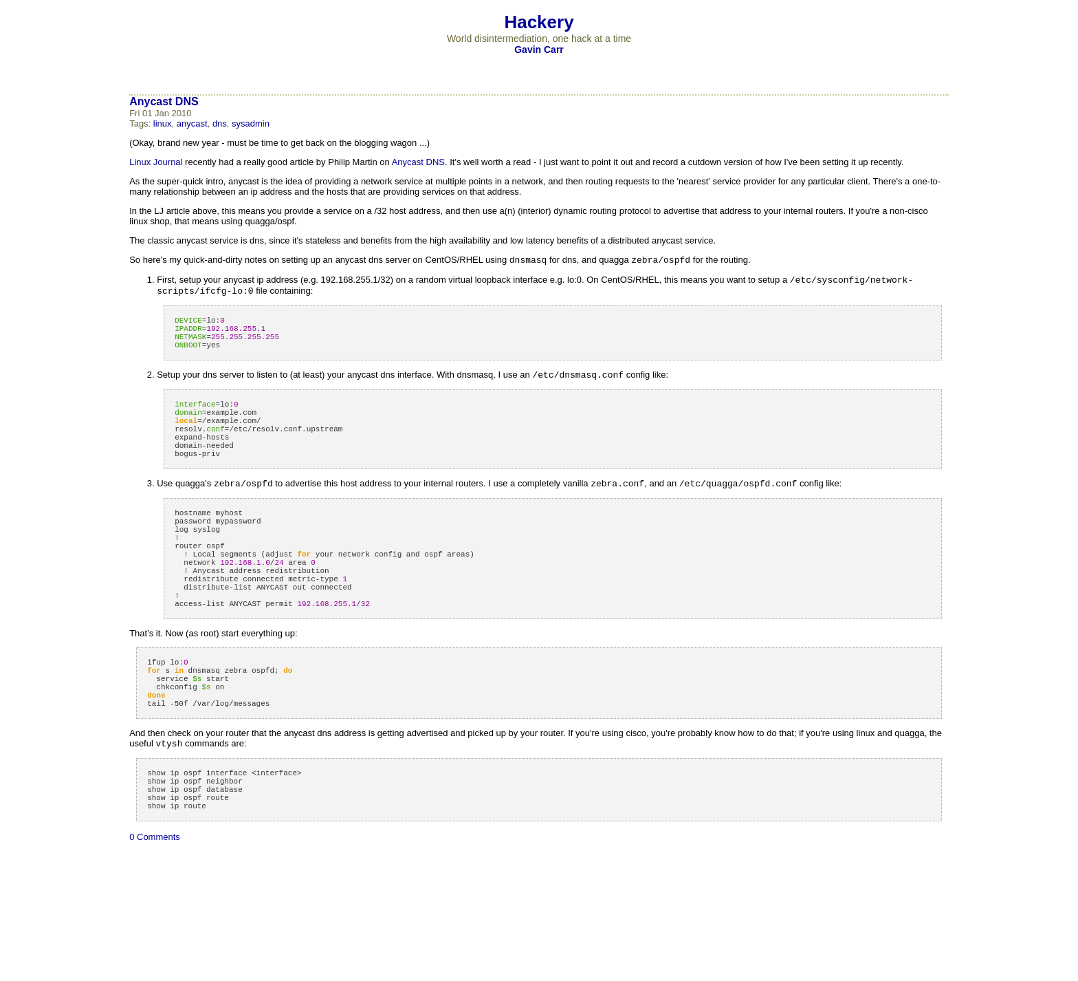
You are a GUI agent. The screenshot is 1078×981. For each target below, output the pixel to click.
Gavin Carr (539, 49)
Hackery (538, 22)
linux (162, 123)
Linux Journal (155, 162)
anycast (192, 123)
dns (219, 123)
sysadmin (251, 123)
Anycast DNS (163, 101)
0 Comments (154, 915)
